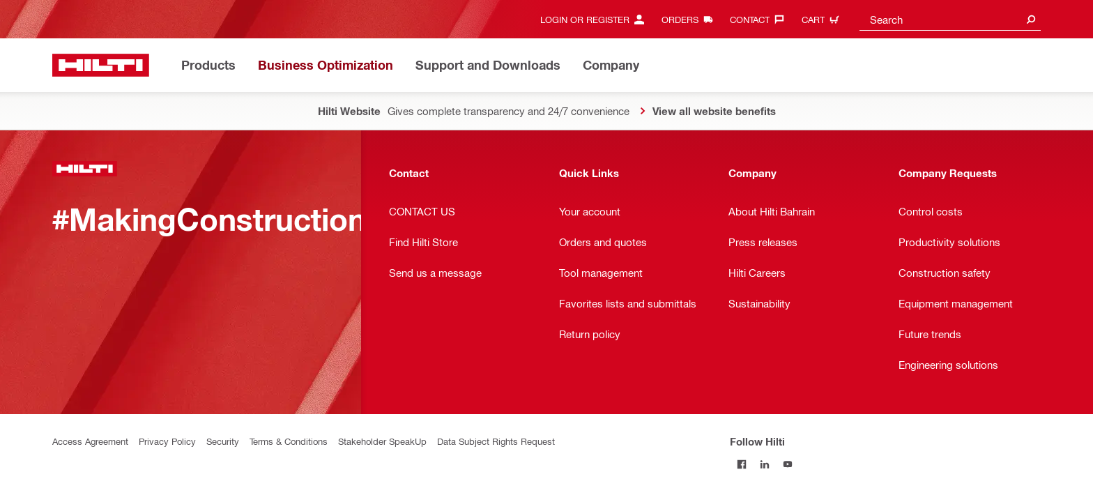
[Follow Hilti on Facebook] (741, 464)
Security (222, 441)
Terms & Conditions (289, 441)
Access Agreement (90, 441)
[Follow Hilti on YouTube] (787, 464)
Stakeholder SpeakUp (382, 441)
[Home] (100, 65)
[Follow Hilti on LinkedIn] (764, 464)
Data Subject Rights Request (496, 441)
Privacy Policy (167, 441)
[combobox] (950, 19)
